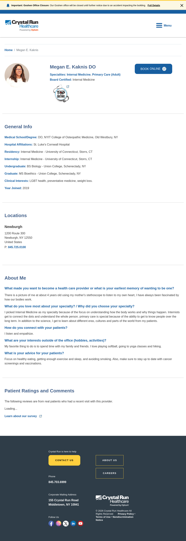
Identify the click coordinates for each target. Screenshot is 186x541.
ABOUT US (109, 460)
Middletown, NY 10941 (63, 504)
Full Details (154, 5)
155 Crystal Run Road (63, 500)
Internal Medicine (79, 74)
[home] (22, 25)
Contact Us (64, 460)
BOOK (153, 68)
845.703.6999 (57, 482)
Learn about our (24, 416)
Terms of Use (103, 517)
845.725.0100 (17, 247)
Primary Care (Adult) (106, 74)
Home (9, 50)
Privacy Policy (126, 513)
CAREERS (109, 473)
